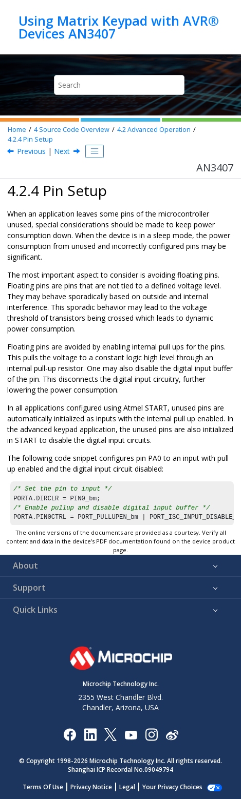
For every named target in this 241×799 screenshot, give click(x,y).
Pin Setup (30, 139)
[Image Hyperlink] (130, 734)
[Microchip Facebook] (69, 734)
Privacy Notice (97, 787)
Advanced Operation (154, 129)
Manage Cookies (172, 787)
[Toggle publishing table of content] (94, 151)
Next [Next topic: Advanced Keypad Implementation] (62, 151)
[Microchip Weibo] (171, 734)
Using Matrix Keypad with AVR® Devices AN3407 (118, 27)
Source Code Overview (71, 129)
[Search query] (119, 85)
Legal (133, 787)
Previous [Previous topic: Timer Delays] (31, 151)
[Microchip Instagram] (151, 734)
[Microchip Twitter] (110, 734)
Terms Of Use (48, 787)
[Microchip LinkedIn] (90, 734)
